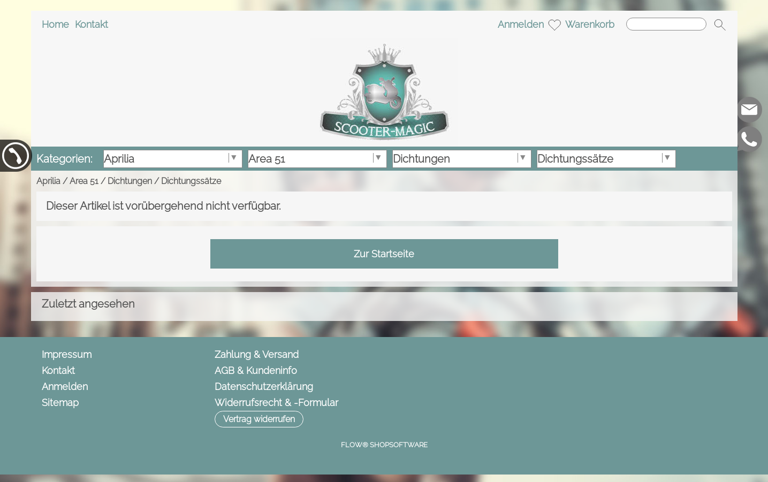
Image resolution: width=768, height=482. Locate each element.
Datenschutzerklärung (264, 386)
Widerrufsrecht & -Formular (276, 402)
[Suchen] (666, 24)
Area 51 (84, 181)
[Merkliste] (554, 25)
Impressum (67, 354)
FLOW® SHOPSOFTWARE (384, 445)
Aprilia (48, 181)
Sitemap (60, 402)
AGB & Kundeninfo (256, 370)
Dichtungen (130, 181)
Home (55, 24)
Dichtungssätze (191, 181)
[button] (720, 25)
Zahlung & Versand (257, 354)
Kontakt (91, 24)
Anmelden (521, 24)
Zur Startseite (384, 253)
